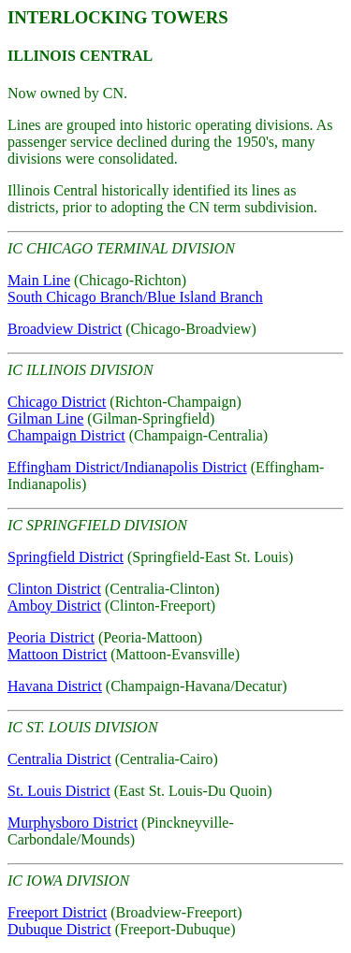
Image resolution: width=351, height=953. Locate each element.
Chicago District (56, 402)
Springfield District (65, 557)
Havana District (54, 686)
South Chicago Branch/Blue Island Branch (135, 297)
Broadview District (64, 329)
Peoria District (51, 637)
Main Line (38, 280)
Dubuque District (59, 929)
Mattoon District (57, 654)
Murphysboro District (72, 822)
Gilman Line (45, 418)
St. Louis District (58, 791)
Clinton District (54, 589)
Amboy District (54, 606)
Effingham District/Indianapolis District (127, 467)
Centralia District (59, 759)
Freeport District (57, 912)
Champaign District (66, 435)
